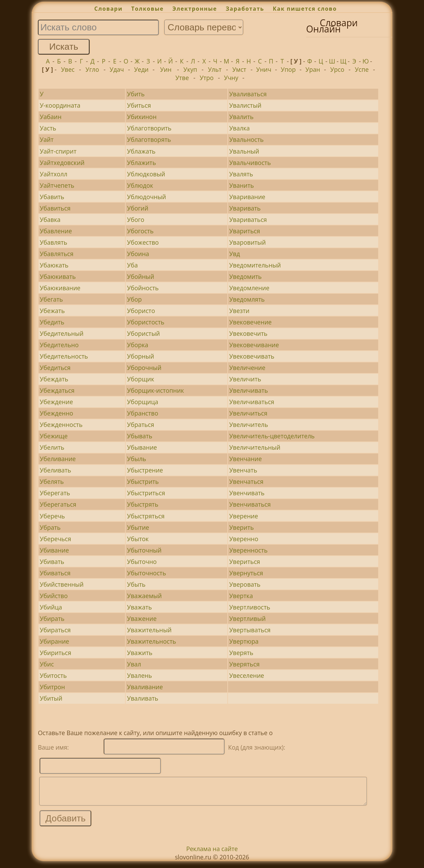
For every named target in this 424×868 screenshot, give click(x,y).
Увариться (244, 231)
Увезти (239, 310)
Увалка (239, 128)
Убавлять (53, 242)
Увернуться (246, 573)
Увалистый (245, 105)
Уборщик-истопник (155, 390)
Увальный (244, 151)
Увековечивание (254, 345)
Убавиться (55, 208)
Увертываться (249, 630)
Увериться (244, 561)
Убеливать (55, 470)
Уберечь (52, 516)
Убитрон (52, 687)
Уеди (141, 69)
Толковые (147, 8)
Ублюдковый (146, 174)
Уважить (140, 652)
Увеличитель (248, 424)
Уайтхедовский (62, 162)
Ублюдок (140, 185)
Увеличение (247, 367)
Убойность (143, 288)
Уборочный (144, 367)
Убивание (54, 550)
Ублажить (141, 162)
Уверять (241, 652)
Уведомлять (247, 299)
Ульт (215, 69)
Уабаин (50, 117)
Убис (47, 664)
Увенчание (245, 459)
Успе (362, 69)
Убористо (141, 310)
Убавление (56, 231)
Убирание (54, 641)
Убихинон (142, 117)
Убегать (51, 299)
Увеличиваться (251, 402)
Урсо (337, 69)
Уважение (142, 618)
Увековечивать (251, 356)
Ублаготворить (149, 128)
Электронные (194, 8)
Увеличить (245, 379)
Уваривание (247, 197)
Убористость (145, 322)
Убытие (138, 527)
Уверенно (243, 539)
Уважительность (151, 641)
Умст (239, 69)
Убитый (51, 698)
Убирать (52, 618)
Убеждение (56, 402)
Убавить (52, 197)
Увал (134, 664)
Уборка (137, 345)
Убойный (140, 276)
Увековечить (248, 333)
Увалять (241, 174)
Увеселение (246, 675)
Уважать (139, 607)
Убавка (50, 219)
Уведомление (249, 288)
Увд (234, 254)
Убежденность (61, 424)
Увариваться (248, 219)
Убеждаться (57, 390)
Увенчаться (246, 481)
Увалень (139, 675)
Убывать (139, 436)
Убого (135, 219)
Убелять (52, 481)
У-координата (60, 105)
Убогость (140, 231)
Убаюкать (54, 265)
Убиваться (55, 573)
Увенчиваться (250, 504)
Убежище (54, 436)
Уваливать (142, 698)
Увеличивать (248, 390)
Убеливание (58, 459)
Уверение (243, 516)
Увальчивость (250, 162)
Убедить (52, 322)
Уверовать (244, 584)
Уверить (241, 527)
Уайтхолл (53, 174)
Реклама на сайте (212, 854)
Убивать (52, 561)
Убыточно (142, 561)
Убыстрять (142, 504)
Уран (313, 69)
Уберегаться (58, 504)
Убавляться (56, 254)
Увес (67, 69)
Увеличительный (254, 447)
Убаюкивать (58, 276)
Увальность (246, 139)
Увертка (241, 596)
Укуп (190, 69)
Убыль (136, 459)
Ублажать (141, 151)
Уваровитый (247, 242)
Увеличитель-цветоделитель (271, 436)
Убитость (53, 675)
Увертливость (249, 607)
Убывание (142, 447)
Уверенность (248, 550)
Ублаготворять (149, 139)
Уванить (241, 185)
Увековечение (250, 322)
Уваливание (145, 687)
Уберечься (55, 539)
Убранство (142, 413)
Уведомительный (255, 265)
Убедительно (59, 345)
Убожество (143, 242)
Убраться (140, 424)
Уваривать (244, 208)
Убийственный (61, 584)
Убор (134, 299)
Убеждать (54, 379)
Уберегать (55, 493)
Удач (117, 69)
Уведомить (245, 276)
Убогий (137, 208)
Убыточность (146, 573)
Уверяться (244, 664)
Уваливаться (248, 94)
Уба (132, 265)
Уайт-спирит (58, 151)
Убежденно (56, 413)
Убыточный (144, 550)
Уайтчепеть (57, 185)
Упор (288, 69)
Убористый (143, 333)
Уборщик (140, 379)
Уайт (46, 139)
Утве (182, 78)
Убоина (138, 254)
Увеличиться (248, 413)
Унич (263, 69)
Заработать (245, 8)
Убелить (52, 447)
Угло (92, 69)
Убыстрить (143, 481)
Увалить (241, 117)
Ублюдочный (146, 197)
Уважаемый (144, 596)
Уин (166, 69)
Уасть (48, 128)
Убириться (55, 652)
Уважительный (149, 630)
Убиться (139, 105)
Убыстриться (146, 493)
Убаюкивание (60, 288)
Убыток (138, 539)
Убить (136, 94)
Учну (231, 78)
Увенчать (243, 470)
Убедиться (55, 367)
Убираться (55, 630)
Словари (108, 8)
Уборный (140, 356)
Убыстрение (145, 470)
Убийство (54, 596)
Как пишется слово (305, 8)
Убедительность (64, 356)
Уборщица (142, 402)
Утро (207, 78)
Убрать (50, 527)
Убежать (52, 310)
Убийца (51, 607)
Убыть (136, 584)
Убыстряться (146, 516)
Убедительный (61, 333)
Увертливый (247, 618)
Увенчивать (246, 493)
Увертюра (243, 641)
